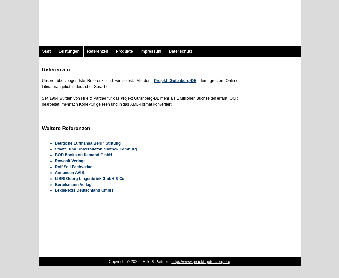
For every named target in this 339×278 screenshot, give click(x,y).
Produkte (124, 51)
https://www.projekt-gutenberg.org (200, 261)
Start (46, 51)
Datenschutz (180, 51)
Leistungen (69, 51)
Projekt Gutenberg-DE (175, 80)
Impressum (151, 51)
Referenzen (97, 51)
